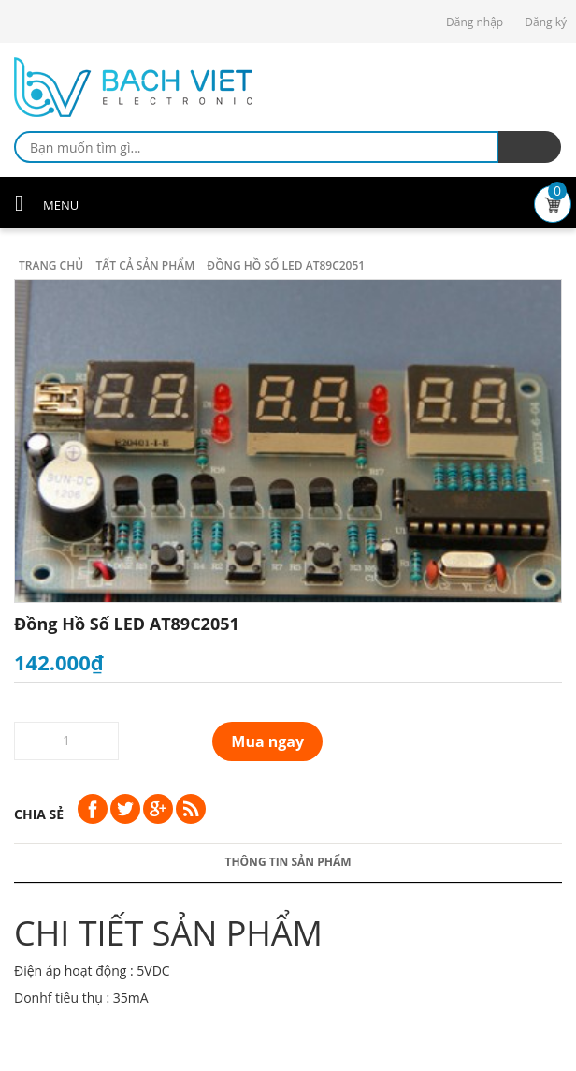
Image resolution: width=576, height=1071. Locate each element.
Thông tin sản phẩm (287, 862)
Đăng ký (546, 22)
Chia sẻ (39, 814)
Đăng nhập (474, 22)
